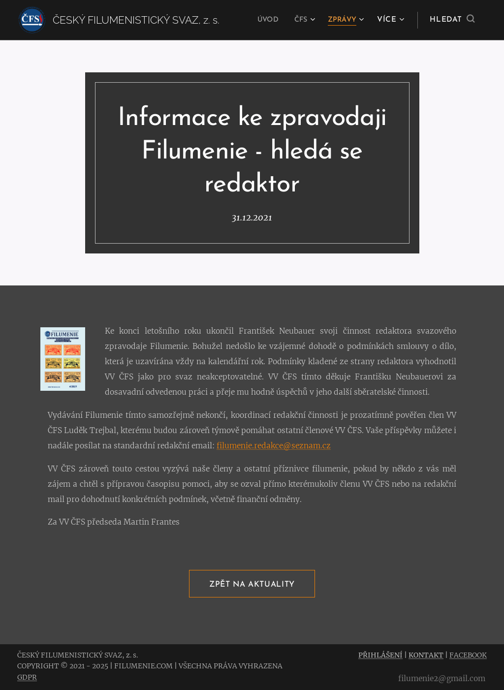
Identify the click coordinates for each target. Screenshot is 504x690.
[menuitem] (263, 20)
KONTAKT (426, 655)
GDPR (27, 677)
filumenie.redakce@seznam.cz (274, 445)
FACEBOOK (468, 655)
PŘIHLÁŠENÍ (380, 655)
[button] (452, 20)
